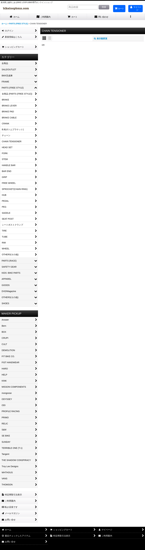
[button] (130, 17)
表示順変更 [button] (100, 38)
